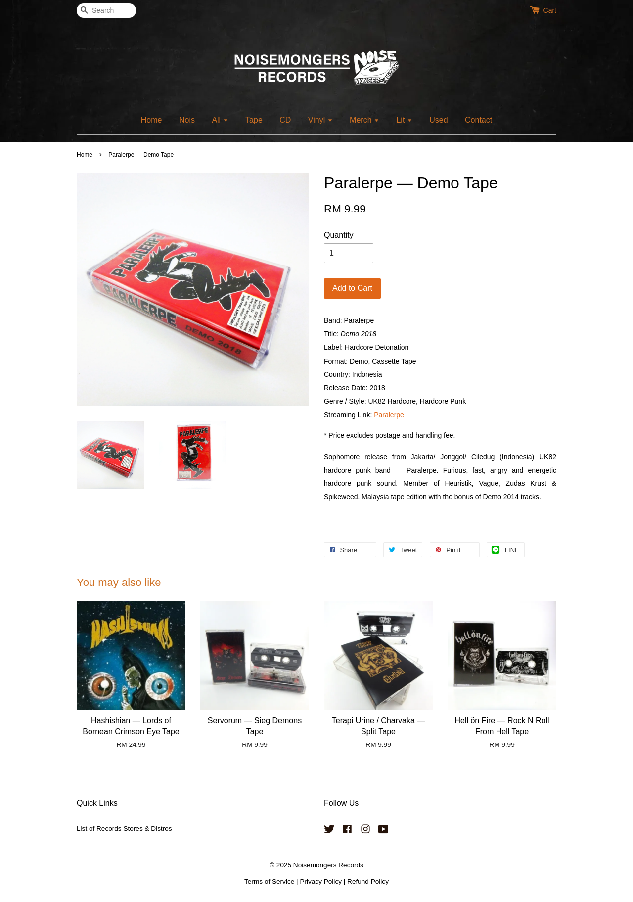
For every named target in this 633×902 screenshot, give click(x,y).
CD (285, 120)
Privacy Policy (321, 881)
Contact (478, 120)
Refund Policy (368, 881)
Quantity (339, 235)
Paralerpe (389, 415)
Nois (187, 120)
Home (151, 120)
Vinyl (320, 120)
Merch (364, 120)
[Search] (106, 10)
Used (438, 120)
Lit (404, 120)
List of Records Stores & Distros (124, 828)
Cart (549, 10)
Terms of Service (269, 881)
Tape (254, 120)
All (220, 120)
